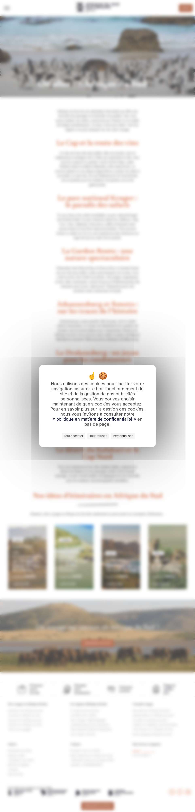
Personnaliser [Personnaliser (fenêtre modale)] (123, 436)
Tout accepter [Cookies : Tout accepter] (73, 436)
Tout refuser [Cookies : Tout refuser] (97, 436)
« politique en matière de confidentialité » (95, 419)
